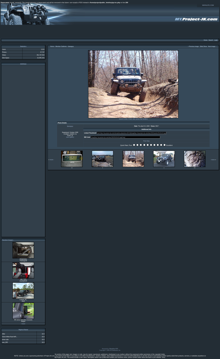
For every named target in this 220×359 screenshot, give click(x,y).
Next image (211, 46)
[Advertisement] (110, 31)
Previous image (194, 46)
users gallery (70, 137)
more (23, 324)
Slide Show (203, 46)
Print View (146, 141)
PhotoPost (112, 348)
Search (210, 40)
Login (215, 40)
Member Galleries (61, 46)
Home (205, 40)
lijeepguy (71, 46)
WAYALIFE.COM (208, 5)
